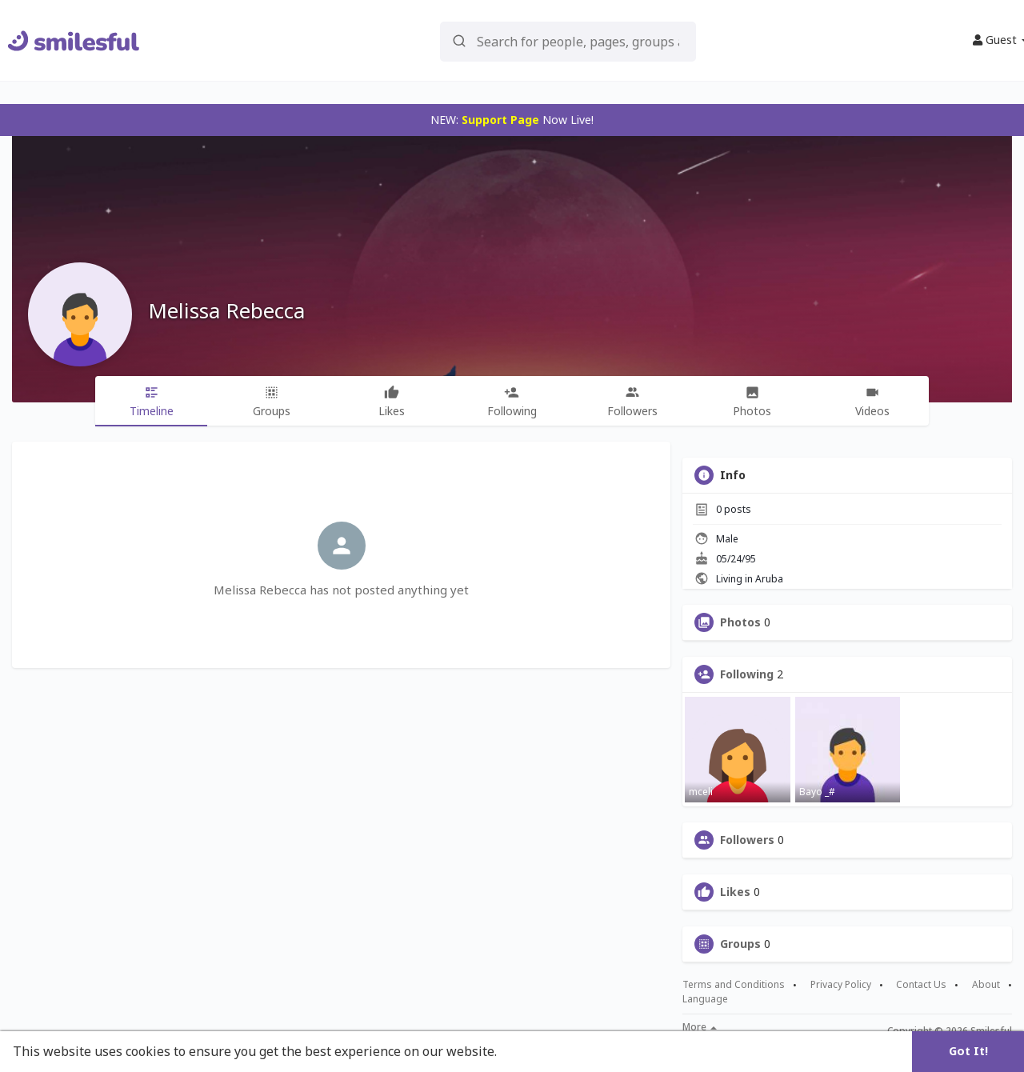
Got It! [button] (968, 1050)
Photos (740, 622)
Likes (735, 892)
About (986, 985)
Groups (740, 944)
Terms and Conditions (733, 985)
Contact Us (921, 985)
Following (747, 674)
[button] (568, 40)
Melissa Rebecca (226, 310)
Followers (747, 840)
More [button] (699, 1027)
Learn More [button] (537, 1051)
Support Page (500, 119)
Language (705, 999)
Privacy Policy (840, 985)
